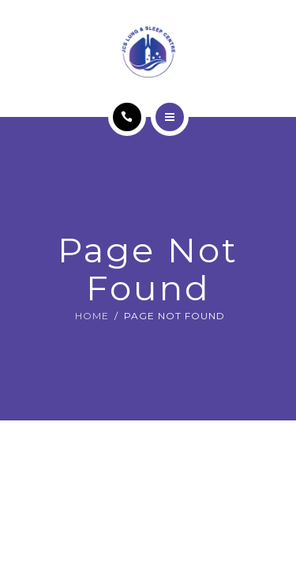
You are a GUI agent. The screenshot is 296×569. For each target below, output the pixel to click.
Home (92, 316)
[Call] (127, 117)
